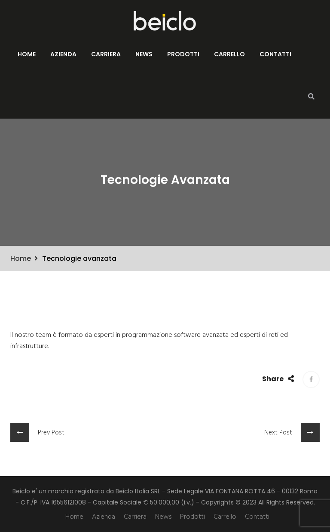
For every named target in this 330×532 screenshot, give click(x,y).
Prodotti (183, 54)
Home (27, 54)
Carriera (106, 54)
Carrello (229, 54)
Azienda (63, 54)
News (144, 54)
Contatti (275, 54)
